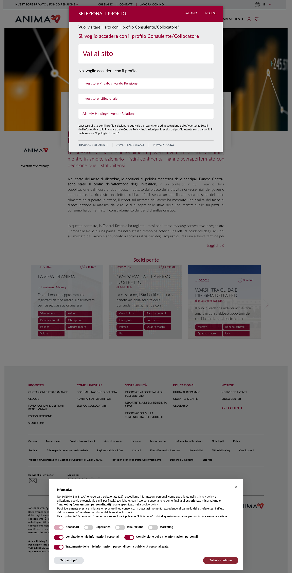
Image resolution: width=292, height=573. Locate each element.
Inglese (210, 13)
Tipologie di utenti (93, 145)
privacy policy (164, 145)
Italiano (190, 13)
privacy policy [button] (205, 496)
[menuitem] (146, 53)
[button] (236, 487)
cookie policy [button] (150, 504)
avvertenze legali (130, 145)
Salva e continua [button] (220, 560)
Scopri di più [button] (68, 560)
